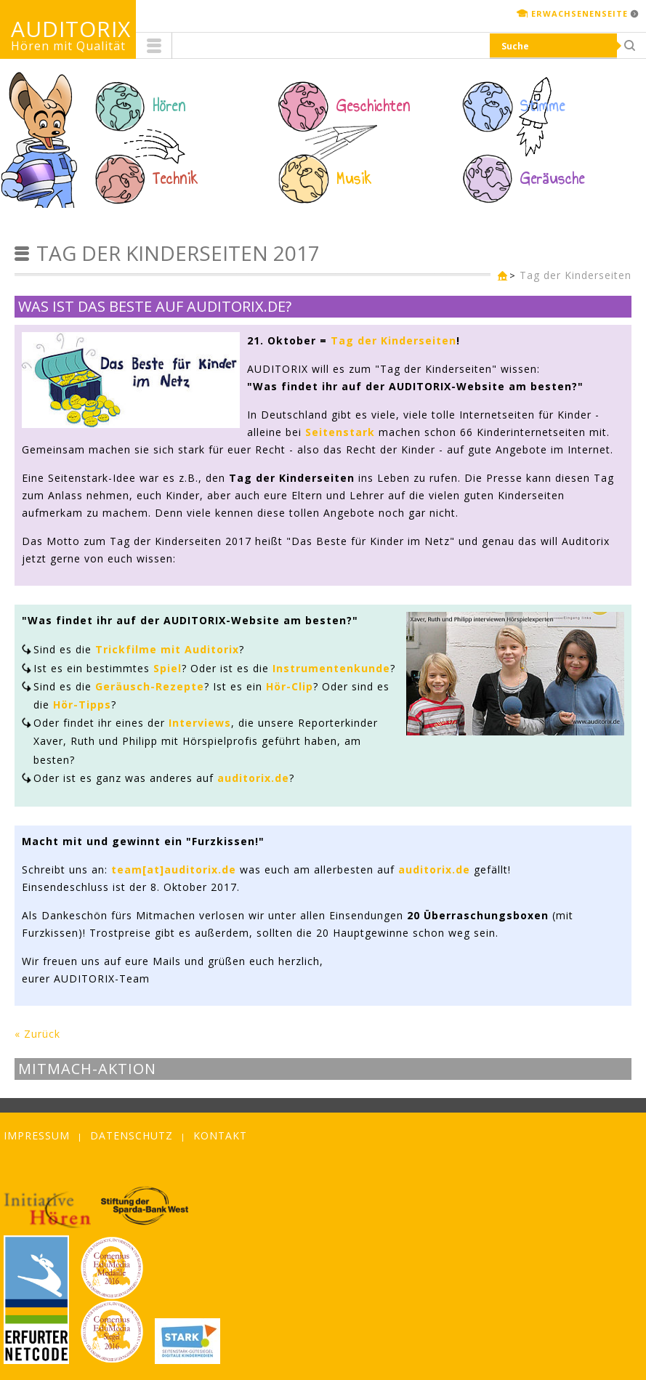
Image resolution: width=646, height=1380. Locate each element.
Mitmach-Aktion (87, 1069)
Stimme (542, 106)
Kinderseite (499, 276)
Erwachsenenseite (579, 13)
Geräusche (552, 178)
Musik (354, 178)
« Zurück (37, 1034)
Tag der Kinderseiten (575, 275)
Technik (175, 178)
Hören (169, 106)
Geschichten (373, 106)
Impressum (37, 1135)
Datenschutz (131, 1135)
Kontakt (220, 1135)
